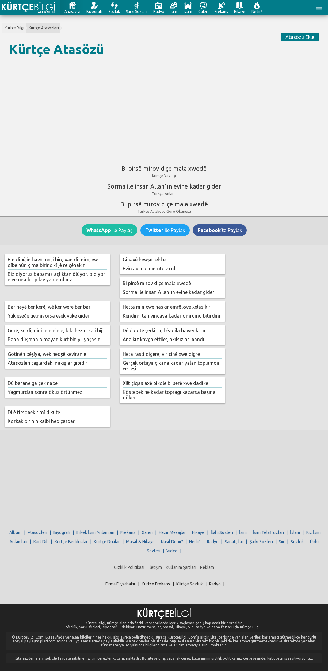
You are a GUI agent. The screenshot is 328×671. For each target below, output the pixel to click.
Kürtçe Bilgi (14, 28)
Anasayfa (72, 11)
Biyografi (94, 11)
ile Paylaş (109, 230)
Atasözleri (37, 532)
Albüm (15, 532)
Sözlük (114, 11)
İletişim (155, 567)
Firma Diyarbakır (120, 583)
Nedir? (256, 11)
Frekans (221, 11)
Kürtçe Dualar (107, 541)
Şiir (281, 541)
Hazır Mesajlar (172, 532)
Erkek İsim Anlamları (95, 532)
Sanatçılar (234, 541)
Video (171, 550)
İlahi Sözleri (222, 532)
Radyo (158, 11)
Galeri (203, 11)
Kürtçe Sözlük (189, 583)
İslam (187, 11)
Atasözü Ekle (299, 37)
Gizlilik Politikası (129, 567)
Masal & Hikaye (140, 541)
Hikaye (239, 11)
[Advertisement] (164, 108)
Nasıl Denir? (172, 541)
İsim (173, 11)
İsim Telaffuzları (268, 532)
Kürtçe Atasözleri (44, 28)
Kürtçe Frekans (156, 583)
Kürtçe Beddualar (71, 541)
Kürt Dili (40, 541)
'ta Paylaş (220, 230)
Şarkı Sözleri (136, 11)
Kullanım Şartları (181, 567)
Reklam (207, 567)
